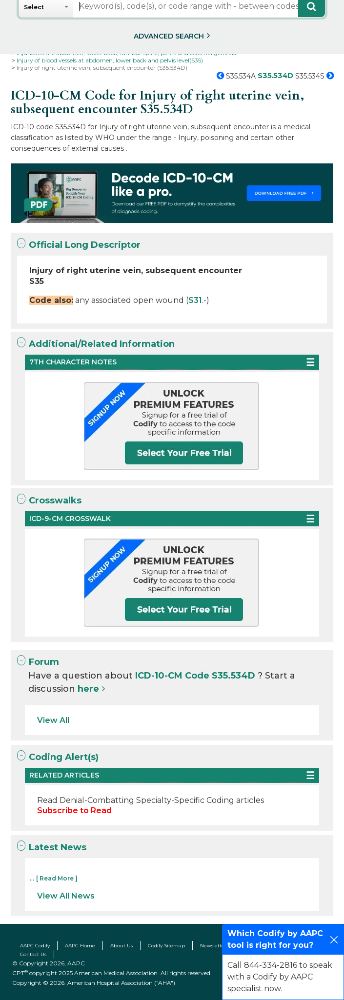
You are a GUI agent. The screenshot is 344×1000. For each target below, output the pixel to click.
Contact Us (33, 954)
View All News (66, 895)
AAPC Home (80, 945)
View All (53, 720)
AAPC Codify (35, 945)
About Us (121, 945)
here (88, 688)
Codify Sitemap (166, 945)
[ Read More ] (57, 878)
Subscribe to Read (74, 810)
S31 (195, 300)
